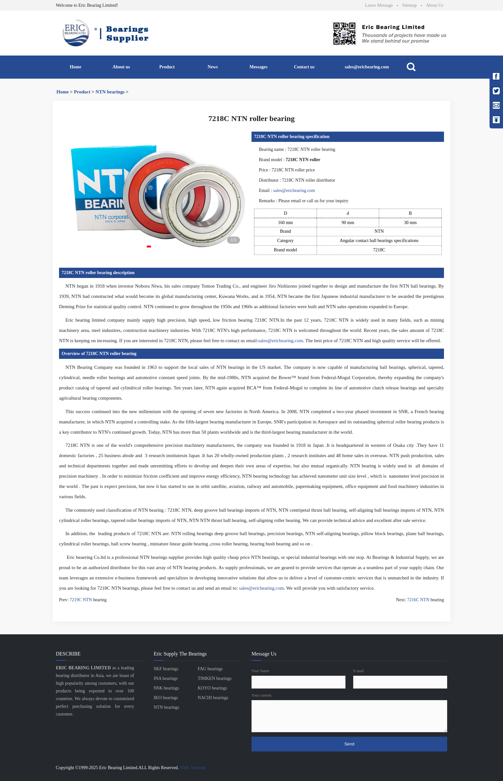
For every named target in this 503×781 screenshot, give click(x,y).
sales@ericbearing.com (367, 67)
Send (349, 744)
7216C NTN (418, 599)
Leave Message (379, 5)
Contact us (304, 67)
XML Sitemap (193, 767)
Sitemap (409, 5)
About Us (434, 5)
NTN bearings (110, 91)
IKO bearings (166, 697)
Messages (259, 67)
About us (121, 67)
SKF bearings (166, 668)
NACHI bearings (213, 697)
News (213, 67)
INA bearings (166, 678)
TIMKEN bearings (214, 678)
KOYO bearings (212, 688)
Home (75, 67)
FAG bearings (210, 668)
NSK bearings (166, 688)
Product (167, 67)
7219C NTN (81, 599)
